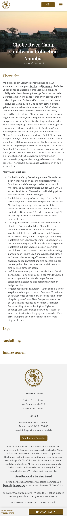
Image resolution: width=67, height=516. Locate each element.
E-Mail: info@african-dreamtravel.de (33, 430)
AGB (43, 502)
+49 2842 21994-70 (38, 422)
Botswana (47, 86)
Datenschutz (31, 502)
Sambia (33, 86)
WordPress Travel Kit (47, 496)
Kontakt (52, 502)
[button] (61, 5)
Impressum (17, 502)
